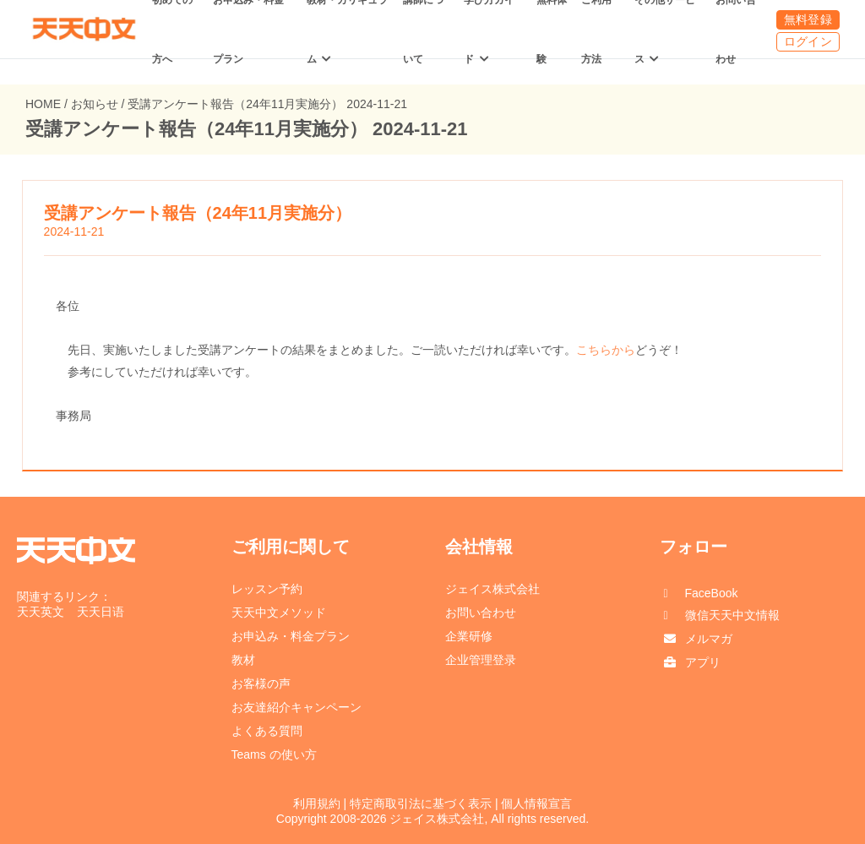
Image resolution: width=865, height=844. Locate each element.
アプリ (703, 662)
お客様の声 (261, 683)
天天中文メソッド (278, 612)
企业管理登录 (480, 660)
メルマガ (708, 638)
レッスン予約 (266, 589)
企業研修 (468, 636)
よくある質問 (266, 731)
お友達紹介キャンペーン (296, 707)
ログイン (808, 41)
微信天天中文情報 (732, 615)
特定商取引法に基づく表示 (421, 803)
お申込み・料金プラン (290, 636)
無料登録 (808, 19)
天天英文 (40, 611)
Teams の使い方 (274, 754)
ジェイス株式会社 (492, 589)
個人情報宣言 (536, 803)
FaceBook (711, 593)
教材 (243, 660)
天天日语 (100, 611)
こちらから (605, 350)
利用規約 (316, 803)
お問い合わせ (480, 612)
